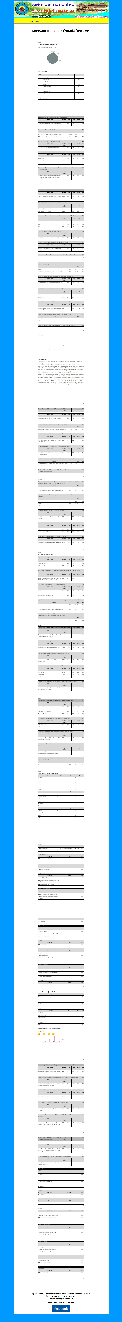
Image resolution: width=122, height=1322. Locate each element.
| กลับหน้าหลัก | (21, 21)
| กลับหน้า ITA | (33, 21)
